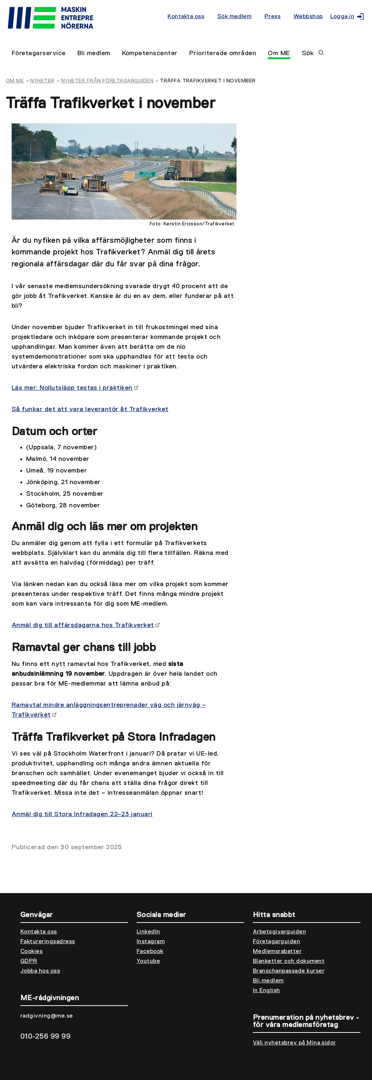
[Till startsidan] (86, 19)
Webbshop (308, 17)
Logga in (345, 17)
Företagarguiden (276, 942)
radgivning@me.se (46, 1016)
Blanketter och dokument (288, 961)
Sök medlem (234, 17)
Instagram (151, 942)
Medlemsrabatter (277, 951)
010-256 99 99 (45, 1036)
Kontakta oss (185, 17)
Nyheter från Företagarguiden (107, 80)
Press (272, 17)
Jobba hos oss (40, 971)
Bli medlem (93, 53)
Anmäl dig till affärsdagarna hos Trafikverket (83, 625)
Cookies (31, 951)
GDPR (28, 961)
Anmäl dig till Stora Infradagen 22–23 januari (82, 814)
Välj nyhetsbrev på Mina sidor (294, 1043)
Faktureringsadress (47, 942)
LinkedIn (148, 932)
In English (266, 991)
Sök (313, 53)
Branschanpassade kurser (288, 971)
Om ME (279, 53)
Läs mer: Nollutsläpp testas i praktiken (72, 388)
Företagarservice (39, 53)
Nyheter (42, 80)
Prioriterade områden (222, 53)
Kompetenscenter (150, 53)
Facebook (150, 951)
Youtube (148, 961)
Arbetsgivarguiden (279, 932)
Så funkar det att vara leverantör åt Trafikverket (90, 409)
